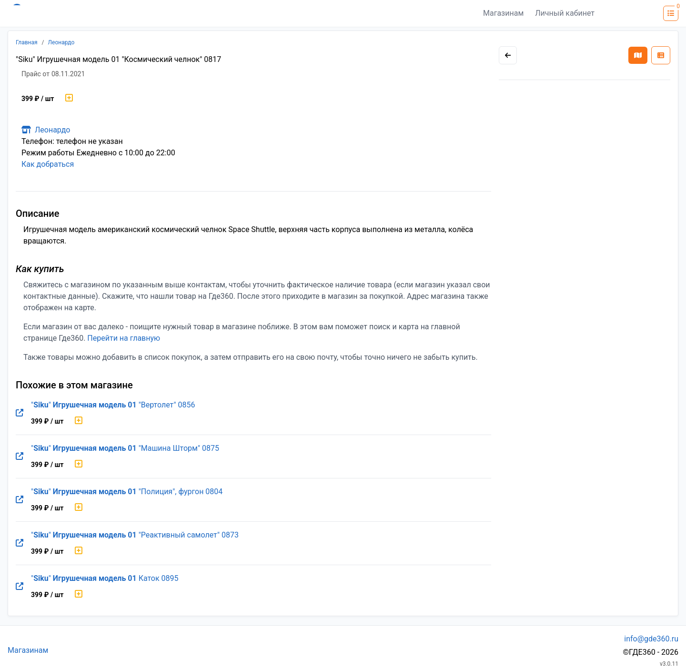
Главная (27, 42)
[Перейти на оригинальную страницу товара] (19, 413)
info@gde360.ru (651, 638)
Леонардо (61, 42)
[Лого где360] (101, 13)
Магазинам (503, 13)
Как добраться (47, 164)
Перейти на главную (123, 338)
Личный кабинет (565, 13)
